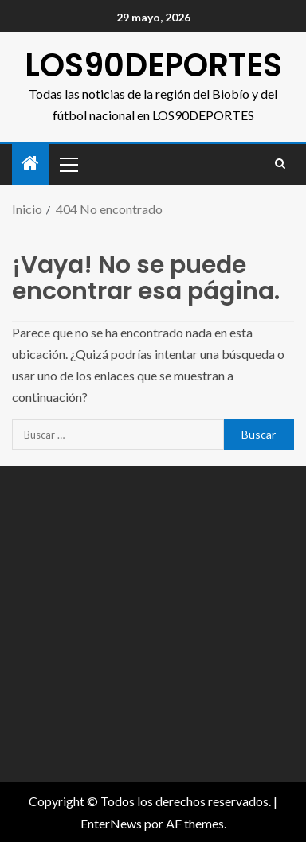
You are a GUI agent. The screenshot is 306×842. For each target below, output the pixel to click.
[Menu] (68, 164)
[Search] (280, 164)
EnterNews (111, 823)
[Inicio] (30, 163)
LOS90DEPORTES (153, 65)
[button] (68, 164)
